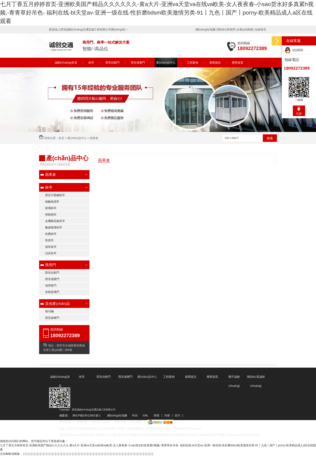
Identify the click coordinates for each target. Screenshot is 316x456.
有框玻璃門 (52, 292)
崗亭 (91, 62)
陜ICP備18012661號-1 (87, 415)
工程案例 (192, 62)
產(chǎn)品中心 (166, 62)
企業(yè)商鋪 (245, 29)
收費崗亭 (50, 233)
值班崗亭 (50, 246)
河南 (167, 415)
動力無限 (136, 422)
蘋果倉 (94, 138)
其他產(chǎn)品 (57, 304)
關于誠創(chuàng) (234, 378)
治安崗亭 (50, 253)
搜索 (270, 138)
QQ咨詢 (294, 50)
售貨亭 (49, 240)
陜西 (156, 415)
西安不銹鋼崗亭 (55, 195)
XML (145, 415)
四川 (177, 415)
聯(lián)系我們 (226, 29)
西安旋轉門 (52, 317)
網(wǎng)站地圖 (205, 29)
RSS (135, 415)
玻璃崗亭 (50, 208)
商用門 (50, 265)
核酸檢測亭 (52, 201)
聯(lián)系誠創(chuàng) (256, 378)
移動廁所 (50, 214)
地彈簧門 (50, 285)
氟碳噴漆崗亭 (53, 227)
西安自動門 (112, 62)
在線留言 (260, 29)
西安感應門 (138, 62)
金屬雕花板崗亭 (55, 221)
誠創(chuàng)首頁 (66, 62)
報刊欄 (49, 311)
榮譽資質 (237, 62)
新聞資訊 (215, 62)
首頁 (61, 138)
